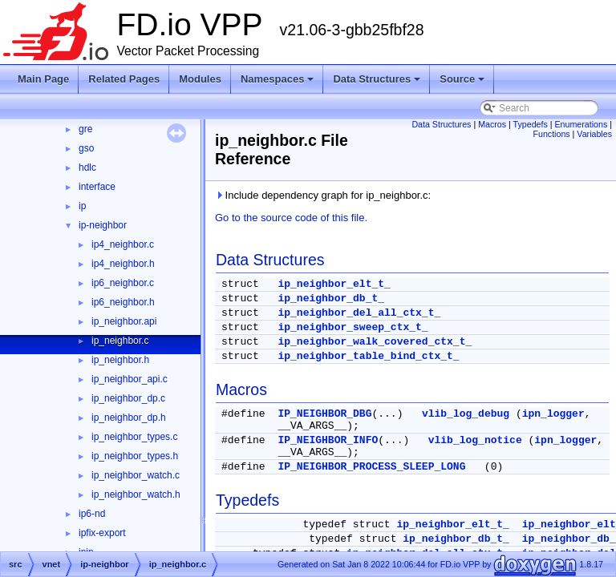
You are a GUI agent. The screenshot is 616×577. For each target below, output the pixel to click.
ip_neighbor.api (123, 321)
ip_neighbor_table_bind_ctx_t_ (368, 356)
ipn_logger (553, 414)
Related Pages (124, 79)
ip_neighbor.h (120, 359)
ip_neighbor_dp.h (128, 417)
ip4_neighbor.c (122, 244)
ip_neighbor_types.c (134, 436)
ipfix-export (102, 533)
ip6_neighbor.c (122, 282)
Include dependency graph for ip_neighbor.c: (323, 195)
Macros (492, 124)
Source (462, 79)
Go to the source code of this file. (291, 218)
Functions (551, 134)
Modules (200, 79)
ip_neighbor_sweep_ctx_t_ (353, 327)
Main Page (43, 79)
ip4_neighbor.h (123, 263)
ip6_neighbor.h (123, 302)
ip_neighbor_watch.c (135, 475)
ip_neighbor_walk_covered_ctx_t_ (375, 342)
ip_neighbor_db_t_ (331, 299)
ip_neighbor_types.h (134, 456)
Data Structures (376, 79)
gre (85, 129)
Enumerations (581, 124)
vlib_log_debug (465, 414)
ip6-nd (92, 513)
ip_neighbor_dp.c (128, 398)
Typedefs (530, 124)
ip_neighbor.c (119, 340)
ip (82, 206)
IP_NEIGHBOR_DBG (324, 414)
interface (97, 186)
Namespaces (277, 79)
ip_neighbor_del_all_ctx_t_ (359, 313)
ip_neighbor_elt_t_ (334, 284)
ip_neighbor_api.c (129, 379)
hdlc (87, 167)
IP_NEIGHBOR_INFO (328, 440)
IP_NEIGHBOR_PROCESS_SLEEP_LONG (371, 467)
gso (86, 148)
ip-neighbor (103, 225)
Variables (594, 134)
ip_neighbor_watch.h (135, 494)
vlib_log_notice (475, 440)
